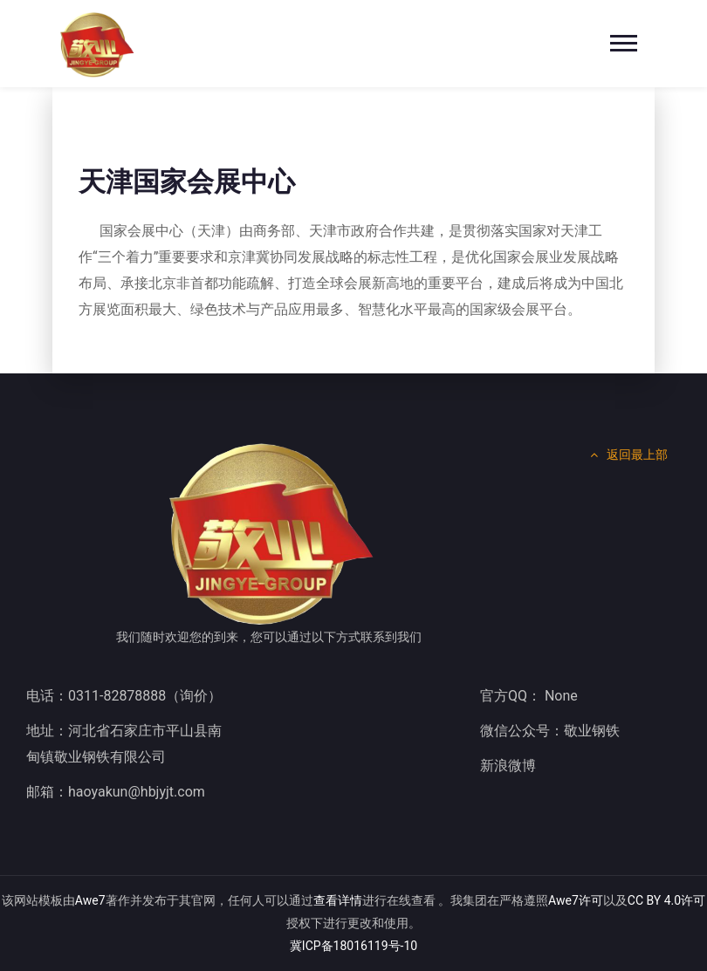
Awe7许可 (575, 900)
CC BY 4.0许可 (666, 900)
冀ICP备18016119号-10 (353, 946)
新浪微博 (508, 765)
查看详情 (337, 900)
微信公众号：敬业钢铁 (550, 730)
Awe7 (90, 900)
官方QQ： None (529, 695)
